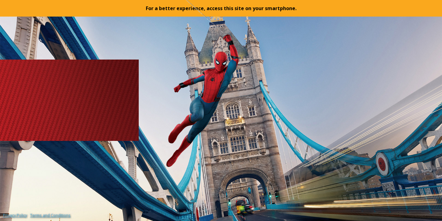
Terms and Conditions (50, 215)
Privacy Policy (15, 215)
